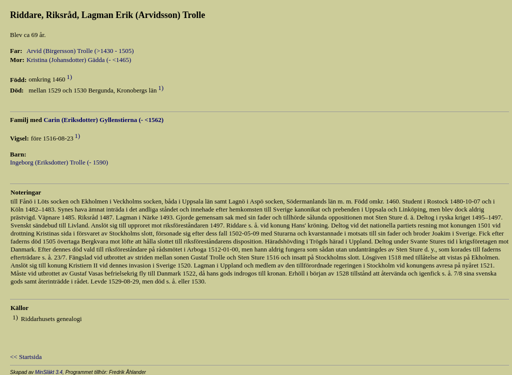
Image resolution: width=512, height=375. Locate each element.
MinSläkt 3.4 (48, 372)
